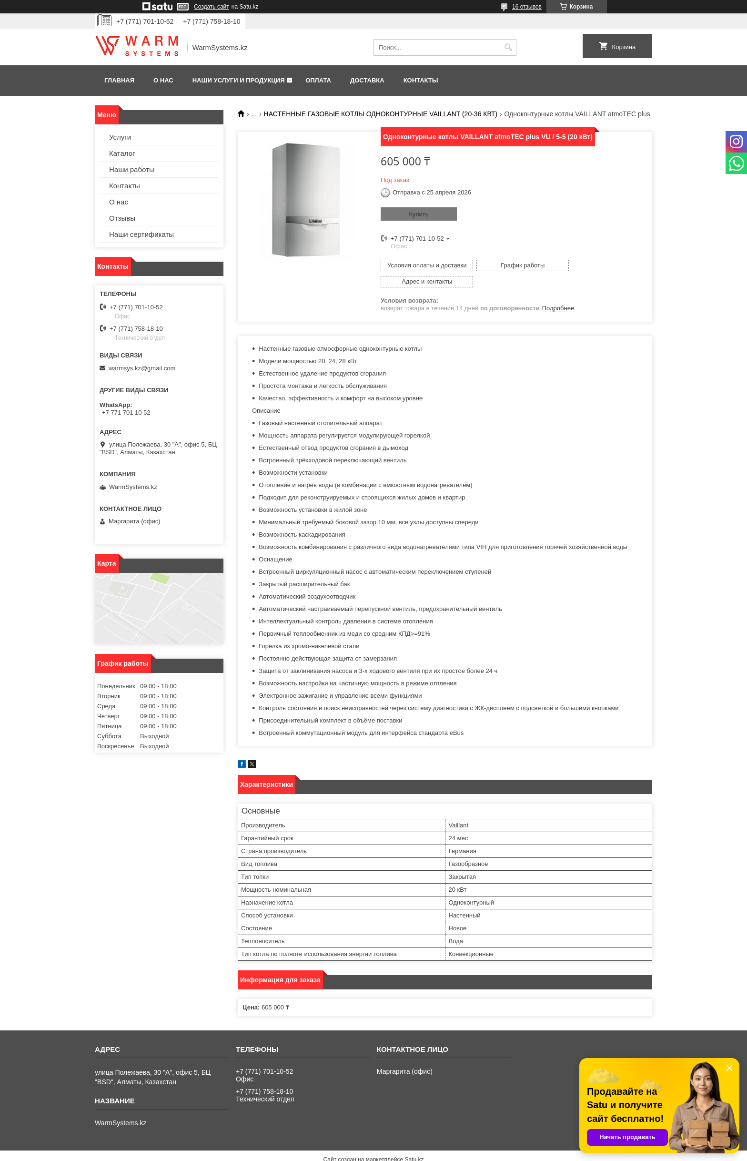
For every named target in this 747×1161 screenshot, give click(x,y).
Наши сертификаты (141, 234)
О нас (163, 80)
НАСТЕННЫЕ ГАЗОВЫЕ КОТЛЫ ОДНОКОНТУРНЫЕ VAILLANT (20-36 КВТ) (381, 114)
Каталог (122, 153)
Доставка (367, 80)
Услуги (120, 137)
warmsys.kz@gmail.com (142, 368)
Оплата (318, 80)
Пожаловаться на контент (398, 1152)
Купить (418, 214)
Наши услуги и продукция (238, 80)
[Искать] (508, 47)
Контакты (421, 80)
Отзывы (122, 218)
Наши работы (131, 169)
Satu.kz (414, 1143)
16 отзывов (527, 6)
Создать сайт (211, 6)
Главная (119, 80)
